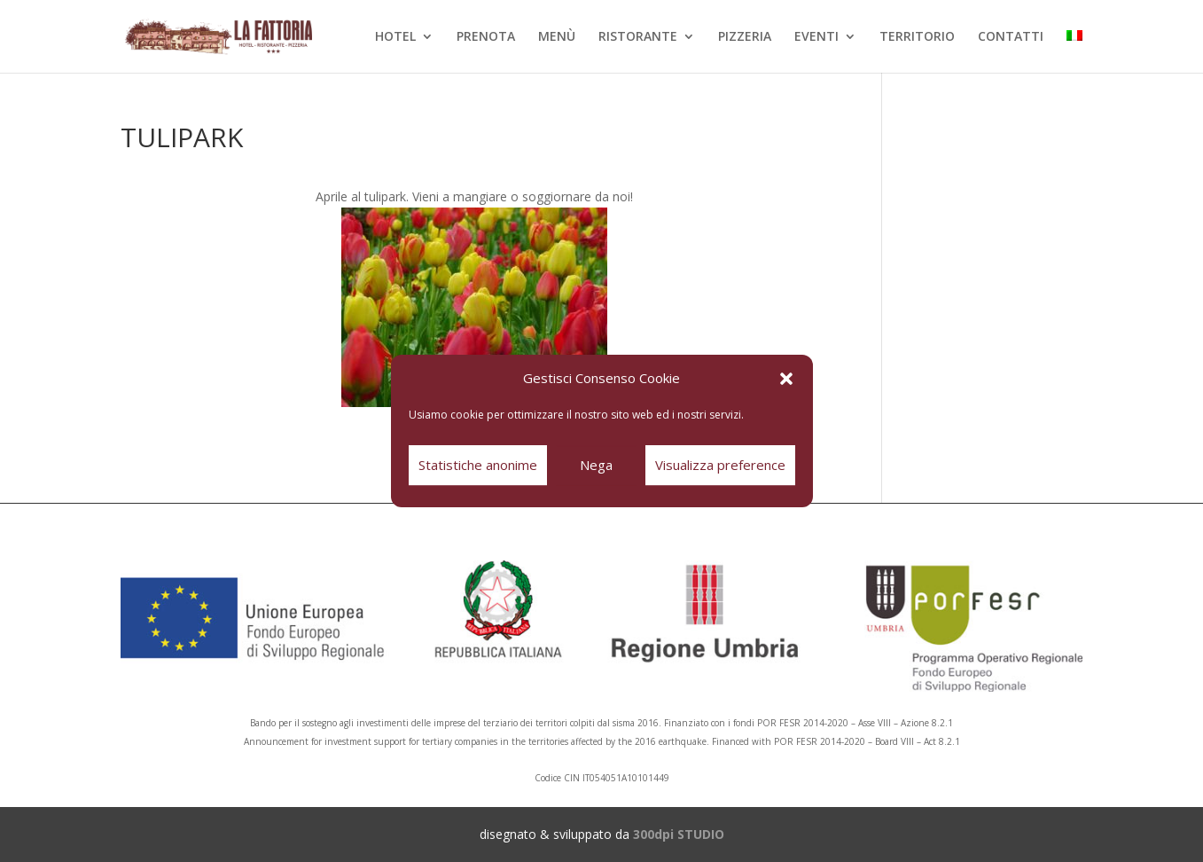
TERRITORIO (917, 37)
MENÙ (556, 37)
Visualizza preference (720, 465)
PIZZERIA (744, 37)
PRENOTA (486, 37)
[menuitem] (1074, 51)
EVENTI (816, 37)
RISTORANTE (637, 37)
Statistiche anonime (477, 465)
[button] (786, 379)
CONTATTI (1010, 37)
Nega (596, 465)
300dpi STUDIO (678, 834)
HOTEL (395, 37)
